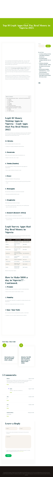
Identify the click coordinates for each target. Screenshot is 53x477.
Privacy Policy (21, 451)
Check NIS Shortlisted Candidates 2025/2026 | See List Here (45, 60)
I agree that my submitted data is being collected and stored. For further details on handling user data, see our (18, 451)
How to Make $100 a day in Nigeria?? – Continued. (14, 107)
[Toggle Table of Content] (29, 97)
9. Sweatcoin (10, 100)
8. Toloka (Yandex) (10, 101)
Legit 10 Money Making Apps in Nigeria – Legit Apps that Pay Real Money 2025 (18, 98)
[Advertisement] (26, 7)
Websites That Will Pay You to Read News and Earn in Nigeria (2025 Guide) (26, 360)
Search (39, 43)
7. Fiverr (9, 102)
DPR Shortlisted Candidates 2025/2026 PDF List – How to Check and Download (44, 71)
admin (11, 388)
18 (21, 345)
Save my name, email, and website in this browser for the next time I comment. (17, 433)
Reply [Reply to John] (8, 400)
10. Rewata (9, 99)
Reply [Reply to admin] (11, 392)
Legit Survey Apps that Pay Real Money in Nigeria (14, 106)
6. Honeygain (10, 103)
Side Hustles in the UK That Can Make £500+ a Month (9, 358)
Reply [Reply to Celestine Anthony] (8, 416)
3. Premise (9, 108)
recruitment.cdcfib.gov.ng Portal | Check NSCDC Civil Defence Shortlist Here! (45, 55)
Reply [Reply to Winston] (8, 384)
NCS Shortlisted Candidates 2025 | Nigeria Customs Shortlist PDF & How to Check (45, 75)
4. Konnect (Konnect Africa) (12, 105)
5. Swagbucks (10, 104)
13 (4, 345)
